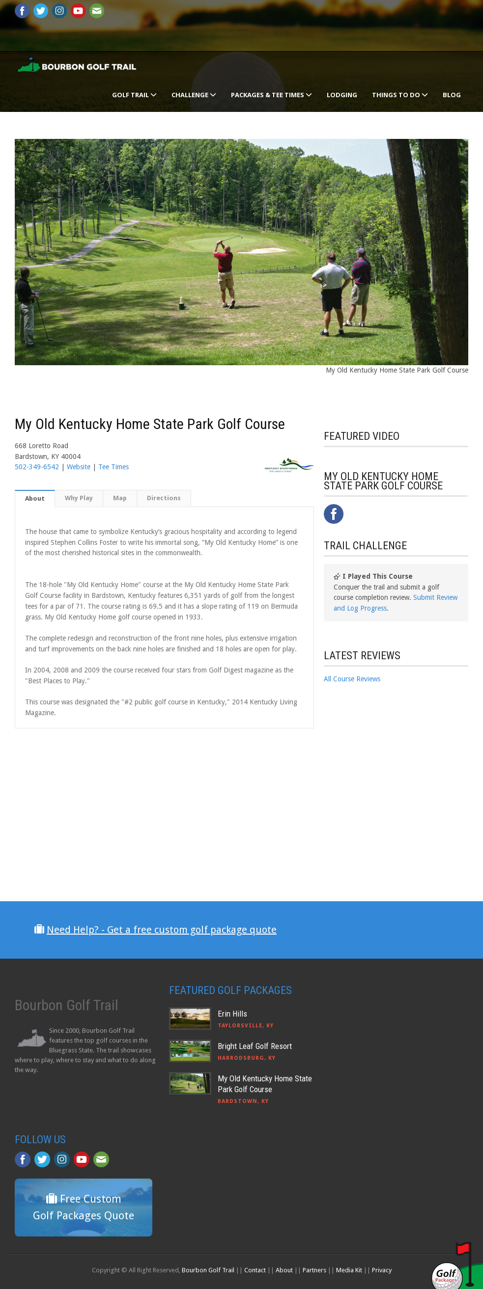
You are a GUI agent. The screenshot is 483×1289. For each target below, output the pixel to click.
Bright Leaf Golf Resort (255, 1046)
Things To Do (400, 94)
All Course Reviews (352, 679)
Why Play (79, 498)
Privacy (382, 1270)
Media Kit (349, 1270)
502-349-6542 (37, 467)
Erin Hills (232, 1014)
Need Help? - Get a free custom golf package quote (162, 930)
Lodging (342, 94)
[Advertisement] (397, 775)
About (35, 498)
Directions (164, 498)
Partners (314, 1270)
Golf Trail (134, 94)
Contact (255, 1270)
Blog (452, 94)
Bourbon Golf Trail (208, 1270)
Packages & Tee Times (271, 94)
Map (120, 498)
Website (78, 467)
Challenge (193, 94)
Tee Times (113, 467)
